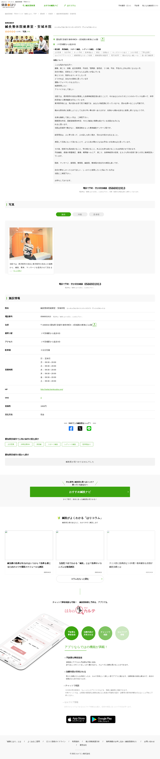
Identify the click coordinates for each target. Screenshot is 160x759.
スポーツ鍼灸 (53, 444)
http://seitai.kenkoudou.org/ (51, 389)
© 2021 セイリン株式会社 (80, 753)
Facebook (71, 428)
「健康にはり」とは (13, 741)
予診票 (136, 6)
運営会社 (83, 745)
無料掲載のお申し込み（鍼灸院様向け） (122, 741)
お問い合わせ (149, 741)
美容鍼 (38, 444)
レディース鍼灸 (70, 444)
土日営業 (11, 444)
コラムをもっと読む (80, 579)
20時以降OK (25, 444)
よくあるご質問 (34, 741)
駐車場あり (87, 444)
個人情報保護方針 (93, 741)
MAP (102, 40)
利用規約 (75, 741)
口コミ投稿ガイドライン (56, 741)
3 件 (28, 31)
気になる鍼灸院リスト (150, 6)
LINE (89, 428)
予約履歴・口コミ (124, 6)
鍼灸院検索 (30, 6)
